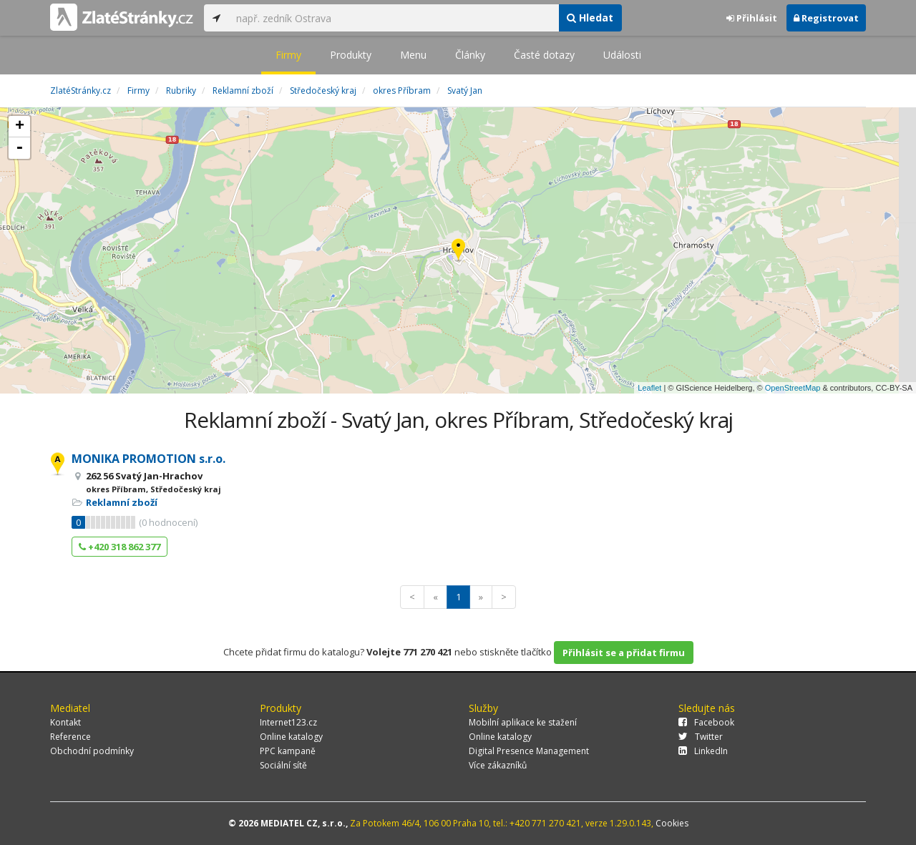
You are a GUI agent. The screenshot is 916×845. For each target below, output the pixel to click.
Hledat (590, 17)
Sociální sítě (283, 765)
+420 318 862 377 (119, 546)
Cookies (672, 823)
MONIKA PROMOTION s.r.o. (148, 459)
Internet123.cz (288, 722)
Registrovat (826, 17)
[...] (393, 17)
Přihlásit (751, 17)
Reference (70, 737)
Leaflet (649, 388)
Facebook (706, 722)
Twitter (700, 737)
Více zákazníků (498, 765)
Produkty (350, 55)
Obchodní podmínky (92, 751)
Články (470, 55)
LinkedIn (703, 751)
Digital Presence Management (529, 751)
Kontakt (65, 722)
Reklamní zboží (121, 502)
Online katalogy (291, 737)
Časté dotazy (544, 55)
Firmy (288, 55)
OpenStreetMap (793, 388)
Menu (413, 55)
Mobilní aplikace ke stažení (523, 722)
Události (622, 55)
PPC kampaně (288, 751)
